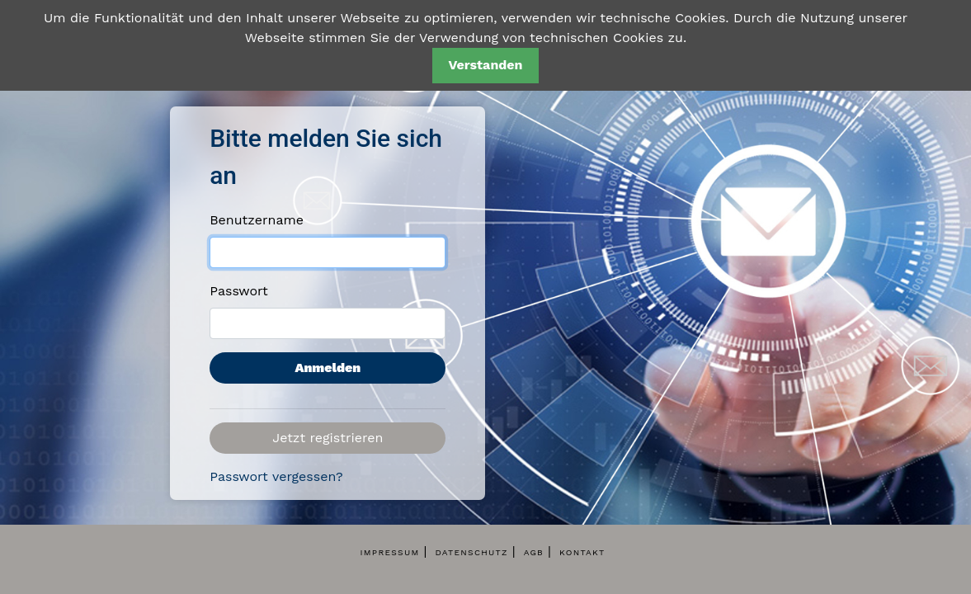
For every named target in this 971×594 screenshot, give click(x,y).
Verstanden (485, 65)
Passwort (239, 291)
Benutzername (257, 220)
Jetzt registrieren (327, 438)
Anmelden (328, 367)
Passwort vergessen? (276, 476)
